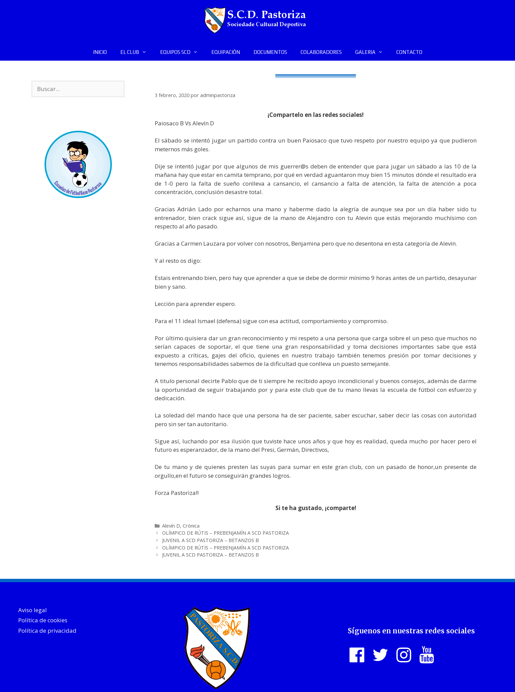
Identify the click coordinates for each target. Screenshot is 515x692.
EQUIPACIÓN (225, 52)
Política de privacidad (47, 630)
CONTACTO (409, 52)
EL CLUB (136, 52)
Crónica (191, 526)
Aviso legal (32, 610)
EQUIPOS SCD (182, 52)
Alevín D (171, 526)
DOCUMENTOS (270, 52)
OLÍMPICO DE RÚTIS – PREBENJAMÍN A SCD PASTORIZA (225, 533)
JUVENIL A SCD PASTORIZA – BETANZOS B (210, 540)
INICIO (100, 52)
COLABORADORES (321, 52)
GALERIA (372, 52)
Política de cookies (42, 620)
